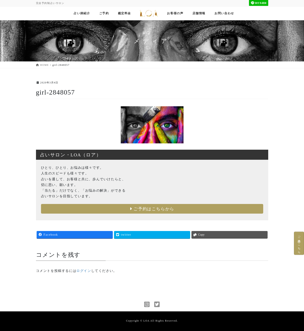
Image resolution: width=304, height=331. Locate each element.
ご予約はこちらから (152, 208)
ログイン (83, 271)
